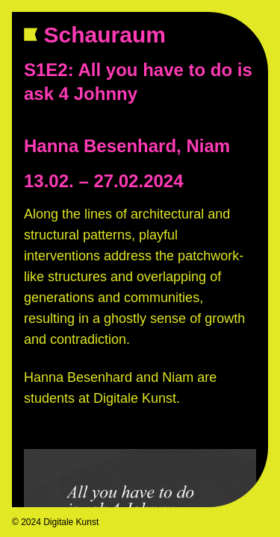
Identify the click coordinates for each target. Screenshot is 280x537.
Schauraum (111, 34)
